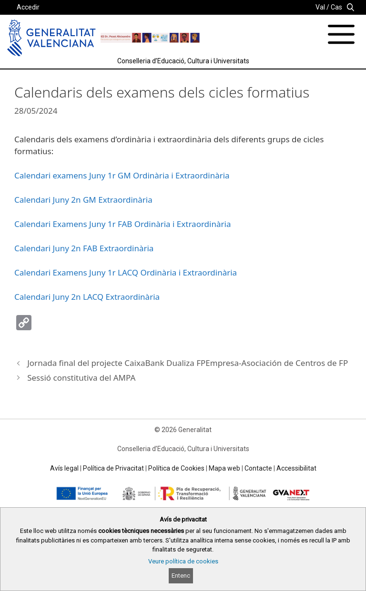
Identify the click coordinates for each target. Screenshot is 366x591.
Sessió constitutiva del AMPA (81, 377)
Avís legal (64, 468)
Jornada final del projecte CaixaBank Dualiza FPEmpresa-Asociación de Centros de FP (187, 362)
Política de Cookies (176, 468)
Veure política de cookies (183, 561)
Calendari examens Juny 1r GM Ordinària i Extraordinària (122, 175)
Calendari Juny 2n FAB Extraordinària (83, 248)
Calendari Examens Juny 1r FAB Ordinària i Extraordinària (122, 223)
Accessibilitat (296, 468)
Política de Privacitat (113, 468)
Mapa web (224, 468)
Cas (336, 7)
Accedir (28, 7)
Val (320, 7)
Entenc (181, 575)
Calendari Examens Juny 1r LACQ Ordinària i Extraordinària (125, 272)
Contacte (258, 468)
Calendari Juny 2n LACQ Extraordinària (87, 296)
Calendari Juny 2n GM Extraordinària (83, 199)
